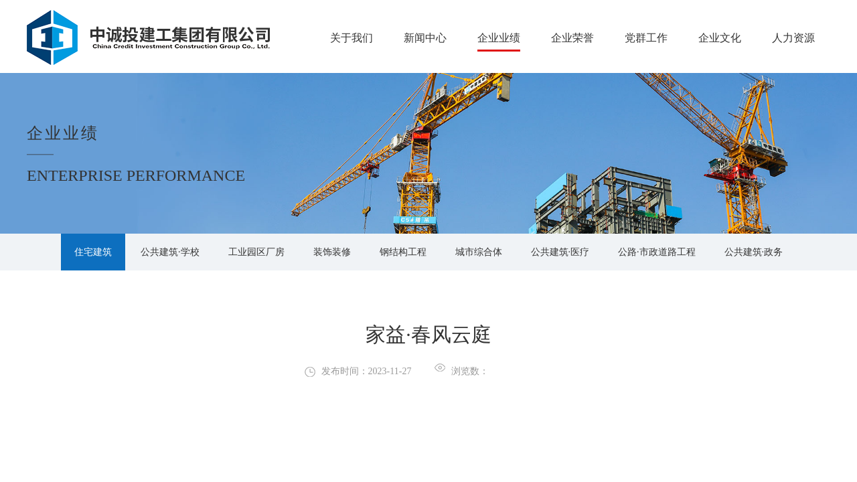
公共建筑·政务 (753, 252)
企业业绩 (498, 38)
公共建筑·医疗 (560, 252)
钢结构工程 (403, 252)
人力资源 (793, 38)
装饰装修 (332, 252)
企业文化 (719, 38)
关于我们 (351, 38)
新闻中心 (425, 38)
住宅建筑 (93, 252)
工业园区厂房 (256, 252)
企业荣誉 (572, 38)
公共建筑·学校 (170, 252)
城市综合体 (478, 252)
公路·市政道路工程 (657, 252)
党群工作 (646, 38)
